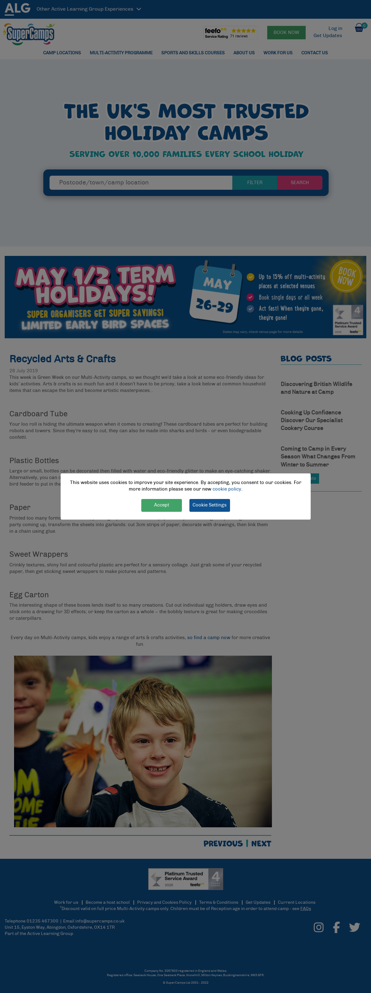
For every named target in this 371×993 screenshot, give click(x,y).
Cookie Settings (210, 505)
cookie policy (227, 489)
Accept (161, 505)
